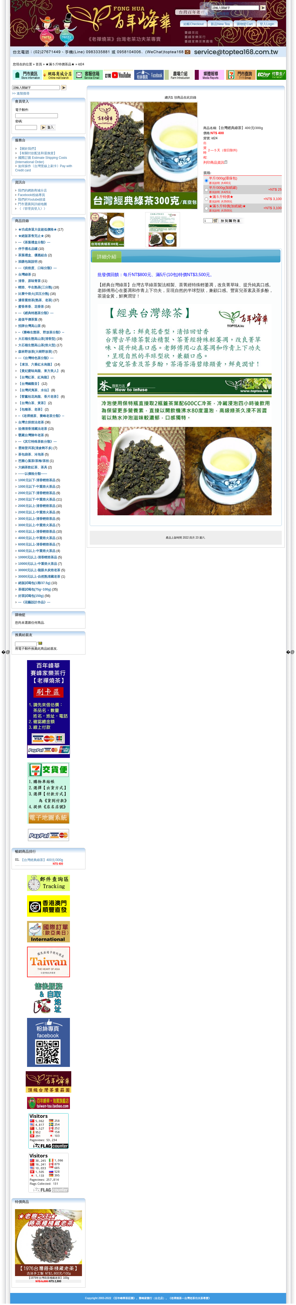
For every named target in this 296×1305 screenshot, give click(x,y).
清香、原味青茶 (29, 281)
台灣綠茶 (24, 274)
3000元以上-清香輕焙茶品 (36, 519)
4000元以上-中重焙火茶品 (36, 538)
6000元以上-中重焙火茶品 (36, 551)
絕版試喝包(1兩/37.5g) (34, 583)
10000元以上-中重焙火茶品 (37, 564)
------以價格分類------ (32, 474)
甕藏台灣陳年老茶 (31, 435)
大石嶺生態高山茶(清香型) (37, 339)
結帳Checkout (193, 24)
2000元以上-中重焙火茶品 (36, 512)
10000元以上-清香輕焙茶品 (37, 557)
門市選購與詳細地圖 (32, 204)
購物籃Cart (245, 24)
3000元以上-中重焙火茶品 (36, 525)
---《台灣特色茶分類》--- (36, 358)
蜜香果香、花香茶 (31, 307)
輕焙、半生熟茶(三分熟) (35, 287)
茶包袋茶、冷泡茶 (31, 454)
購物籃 (20, 615)
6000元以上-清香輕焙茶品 (36, 544)
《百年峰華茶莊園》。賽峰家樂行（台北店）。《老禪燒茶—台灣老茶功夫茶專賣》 (161, 1298)
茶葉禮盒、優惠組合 (32, 255)
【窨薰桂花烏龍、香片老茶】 (39, 396)
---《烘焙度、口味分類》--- (37, 268)
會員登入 (22, 101)
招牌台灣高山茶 (29, 326)
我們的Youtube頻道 (32, 199)
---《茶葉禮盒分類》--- (34, 242)
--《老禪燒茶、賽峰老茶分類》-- (41, 416)
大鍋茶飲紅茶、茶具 (32, 467)
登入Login (267, 24)
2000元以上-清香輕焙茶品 (36, 506)
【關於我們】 (28, 149)
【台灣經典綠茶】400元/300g (42, 860)
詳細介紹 (106, 257)
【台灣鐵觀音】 (29, 384)
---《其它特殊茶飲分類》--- (37, 441)
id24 (81, 64)
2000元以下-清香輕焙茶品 (36, 493)
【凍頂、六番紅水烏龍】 (36, 364)
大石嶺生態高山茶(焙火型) (37, 345)
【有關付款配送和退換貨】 (37, 153)
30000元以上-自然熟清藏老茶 (39, 576)
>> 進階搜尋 (220, 14)
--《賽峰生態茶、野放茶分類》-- (41, 332)
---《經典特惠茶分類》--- (36, 313)
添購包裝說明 (28, 262)
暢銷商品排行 (25, 851)
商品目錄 (22, 221)
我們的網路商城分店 (32, 190)
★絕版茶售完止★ (31, 236)
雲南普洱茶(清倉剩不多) (35, 448)
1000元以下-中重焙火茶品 (36, 486)
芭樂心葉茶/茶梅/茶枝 (33, 461)
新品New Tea (220, 24)
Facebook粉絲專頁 (31, 195)
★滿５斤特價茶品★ (60, 64)
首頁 (39, 64)
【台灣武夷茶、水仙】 (34, 390)
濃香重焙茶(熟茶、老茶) (35, 300)
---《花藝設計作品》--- (34, 602)
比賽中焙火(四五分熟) (33, 294)
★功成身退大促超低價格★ (37, 229)
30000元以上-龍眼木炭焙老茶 (39, 570)
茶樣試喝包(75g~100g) (34, 589)
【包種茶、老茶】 (31, 409)
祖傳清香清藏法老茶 (32, 429)
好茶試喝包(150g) (31, 596)
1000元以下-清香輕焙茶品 (36, 480)
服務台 (20, 140)
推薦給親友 (23, 635)
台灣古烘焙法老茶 (31, 422)
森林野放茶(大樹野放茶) (35, 351)
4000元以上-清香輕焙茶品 (36, 531)
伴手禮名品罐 (28, 249)
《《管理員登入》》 (32, 208)
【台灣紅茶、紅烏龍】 (34, 377)
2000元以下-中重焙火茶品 (36, 499)
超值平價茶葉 (28, 319)
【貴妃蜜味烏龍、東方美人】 (39, 371)
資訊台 (20, 182)
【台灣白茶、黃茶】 (32, 403)
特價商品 (22, 1202)
